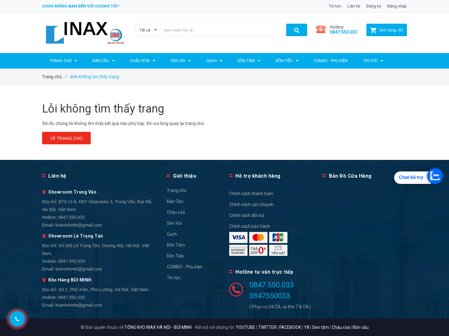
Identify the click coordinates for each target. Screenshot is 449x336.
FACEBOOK (290, 327)
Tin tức (335, 6)
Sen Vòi (174, 223)
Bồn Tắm (176, 244)
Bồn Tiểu (175, 255)
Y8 (306, 327)
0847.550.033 (71, 217)
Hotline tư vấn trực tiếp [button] (264, 272)
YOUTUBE (245, 327)
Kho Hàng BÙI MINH (70, 279)
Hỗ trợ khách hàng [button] (258, 176)
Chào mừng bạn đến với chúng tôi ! (80, 6)
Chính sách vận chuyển (251, 204)
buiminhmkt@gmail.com (79, 225)
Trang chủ (176, 190)
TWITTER (267, 327)
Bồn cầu (361, 327)
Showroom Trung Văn (72, 192)
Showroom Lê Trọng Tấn (75, 235)
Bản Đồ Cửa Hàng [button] (350, 176)
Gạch (172, 234)
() (386, 30)
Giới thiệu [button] (184, 176)
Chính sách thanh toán (251, 193)
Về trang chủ (66, 138)
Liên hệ (353, 6)
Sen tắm (320, 327)
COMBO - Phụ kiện (184, 266)
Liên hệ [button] (57, 176)
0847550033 (269, 295)
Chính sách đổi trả (246, 215)
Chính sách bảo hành (249, 226)
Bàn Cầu (175, 201)
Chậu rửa (176, 212)
